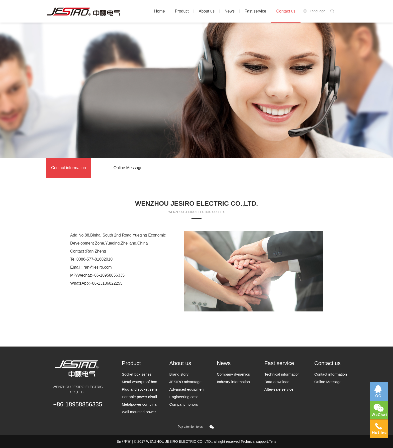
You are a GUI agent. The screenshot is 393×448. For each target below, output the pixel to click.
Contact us (285, 11)
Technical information (282, 374)
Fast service (255, 11)
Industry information (233, 382)
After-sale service (278, 389)
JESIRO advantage (185, 382)
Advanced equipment (187, 389)
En (119, 441)
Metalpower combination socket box (139, 404)
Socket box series (136, 374)
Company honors (183, 404)
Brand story (179, 374)
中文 (127, 441)
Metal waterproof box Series (139, 382)
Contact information (68, 168)
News (230, 11)
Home (159, 11)
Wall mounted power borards (139, 412)
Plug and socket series (139, 389)
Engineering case (184, 397)
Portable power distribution (139, 397)
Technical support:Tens (258, 441)
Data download (276, 382)
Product (182, 11)
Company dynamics (233, 374)
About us (207, 11)
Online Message (128, 168)
